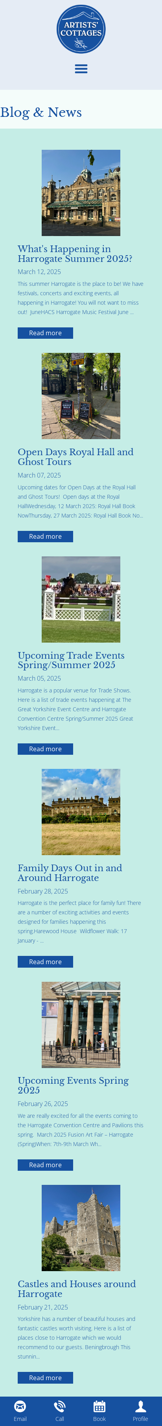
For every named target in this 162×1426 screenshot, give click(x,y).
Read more (45, 333)
